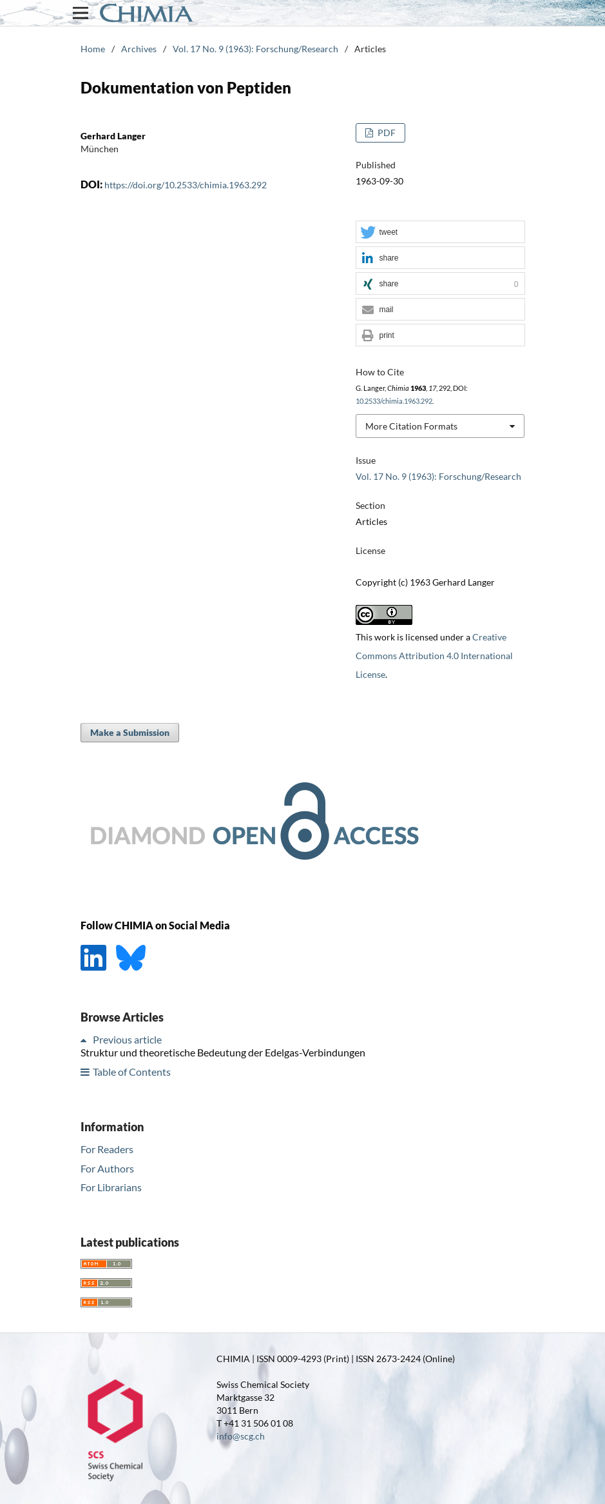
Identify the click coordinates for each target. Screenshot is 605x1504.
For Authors (107, 1168)
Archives (139, 48)
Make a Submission (129, 732)
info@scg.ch (240, 1435)
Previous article (127, 1039)
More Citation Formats (411, 426)
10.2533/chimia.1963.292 (394, 401)
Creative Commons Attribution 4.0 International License (434, 655)
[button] (440, 232)
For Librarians (111, 1187)
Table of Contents (132, 1071)
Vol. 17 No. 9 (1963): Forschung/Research (255, 48)
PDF (386, 132)
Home (93, 48)
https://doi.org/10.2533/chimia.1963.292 (185, 184)
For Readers (107, 1149)
